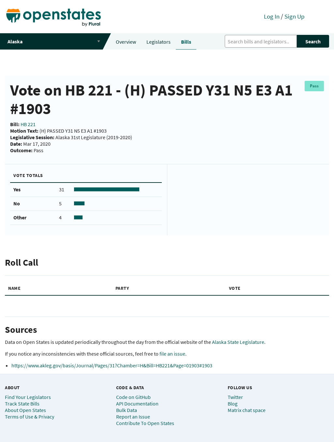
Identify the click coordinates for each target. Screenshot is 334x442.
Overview (126, 41)
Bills (186, 41)
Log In (272, 16)
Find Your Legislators (28, 397)
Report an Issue (133, 416)
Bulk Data (126, 410)
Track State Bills (22, 403)
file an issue (172, 353)
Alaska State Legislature (238, 342)
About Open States (25, 410)
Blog (232, 403)
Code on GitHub (133, 397)
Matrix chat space (247, 410)
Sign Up (294, 16)
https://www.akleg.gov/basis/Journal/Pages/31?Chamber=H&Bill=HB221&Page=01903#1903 (111, 365)
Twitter (235, 397)
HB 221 (28, 124)
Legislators (158, 41)
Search (313, 41)
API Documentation (137, 403)
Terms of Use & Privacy (29, 416)
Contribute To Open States (145, 423)
